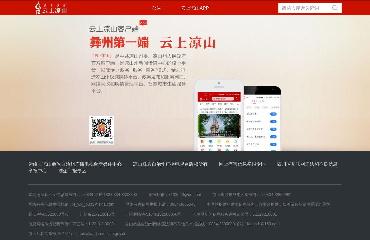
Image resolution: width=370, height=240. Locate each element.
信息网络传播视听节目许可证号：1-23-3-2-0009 (71, 224)
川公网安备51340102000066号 (153, 214)
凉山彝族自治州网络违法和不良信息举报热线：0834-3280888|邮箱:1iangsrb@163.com (202, 224)
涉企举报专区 (72, 170)
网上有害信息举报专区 (242, 164)
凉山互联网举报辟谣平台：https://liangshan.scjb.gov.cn (77, 233)
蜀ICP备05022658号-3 (48, 214)
